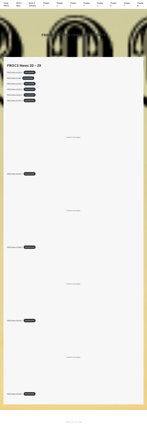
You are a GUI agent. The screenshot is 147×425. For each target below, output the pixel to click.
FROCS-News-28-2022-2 (15, 320)
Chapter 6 (113, 4)
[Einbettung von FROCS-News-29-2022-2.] (73, 357)
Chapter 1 (46, 4)
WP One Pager (76, 422)
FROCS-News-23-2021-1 (15, 89)
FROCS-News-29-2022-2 (15, 394)
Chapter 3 (73, 4)
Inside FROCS (6, 4)
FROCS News (19, 4)
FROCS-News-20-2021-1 (15, 72)
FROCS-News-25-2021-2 (15, 100)
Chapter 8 (140, 4)
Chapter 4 (86, 4)
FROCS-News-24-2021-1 (15, 95)
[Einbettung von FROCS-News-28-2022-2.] (73, 284)
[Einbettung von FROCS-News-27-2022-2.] (73, 211)
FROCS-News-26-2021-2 (15, 174)
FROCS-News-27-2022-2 (15, 247)
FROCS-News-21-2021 (14, 78)
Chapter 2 (60, 4)
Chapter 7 (127, 4)
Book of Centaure (32, 4)
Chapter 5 (100, 4)
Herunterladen (29, 72)
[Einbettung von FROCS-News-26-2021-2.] (73, 137)
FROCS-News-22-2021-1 (15, 83)
